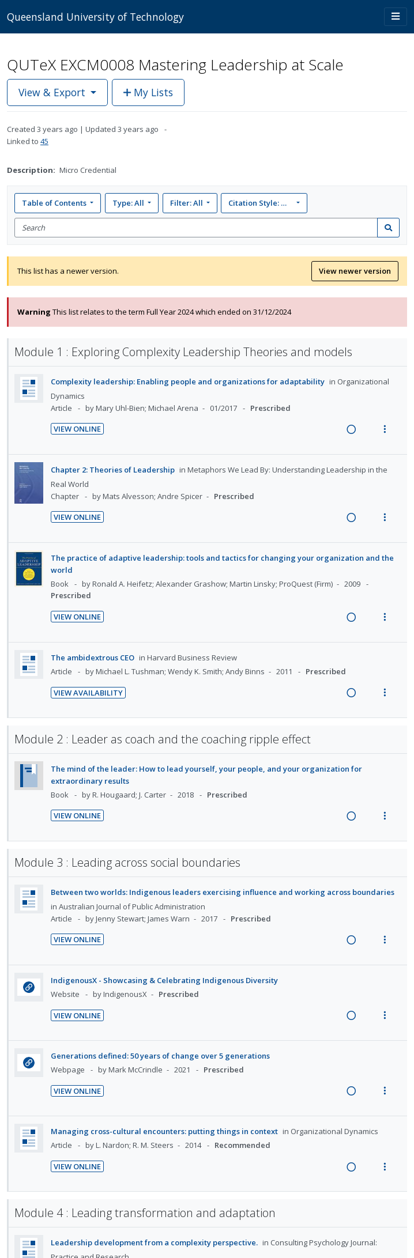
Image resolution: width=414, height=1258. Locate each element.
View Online (77, 429)
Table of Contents (55, 203)
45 (44, 141)
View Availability (88, 692)
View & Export (53, 92)
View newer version (355, 271)
